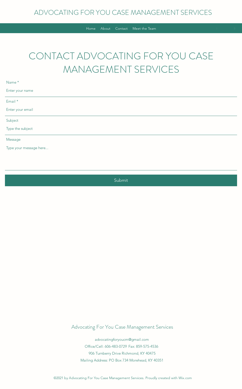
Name (11, 82)
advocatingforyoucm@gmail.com (122, 339)
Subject (12, 120)
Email (11, 101)
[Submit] (121, 180)
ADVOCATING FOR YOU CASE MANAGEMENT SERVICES (123, 13)
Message (13, 139)
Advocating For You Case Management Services (122, 327)
